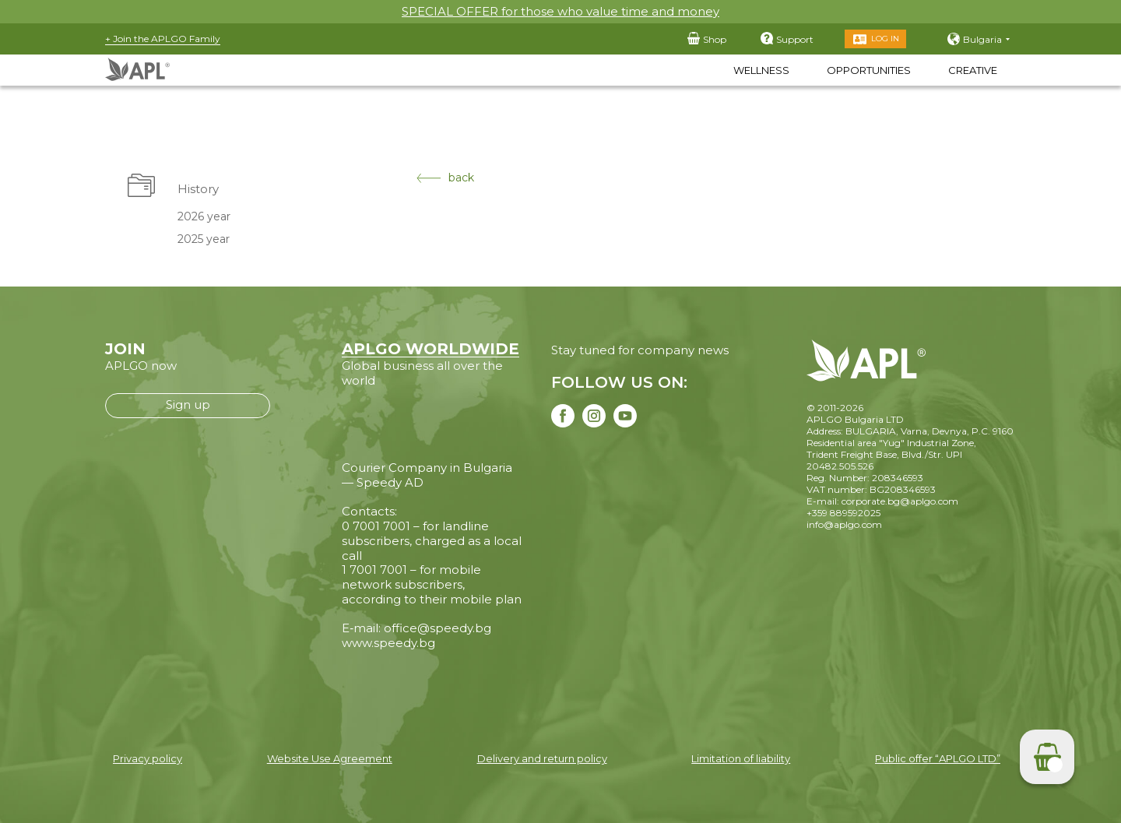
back (445, 178)
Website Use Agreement (329, 758)
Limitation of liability (740, 758)
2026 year (203, 216)
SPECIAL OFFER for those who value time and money (560, 11)
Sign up (188, 404)
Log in (885, 38)
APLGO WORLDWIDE (430, 348)
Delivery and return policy (542, 758)
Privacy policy (147, 758)
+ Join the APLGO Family (162, 38)
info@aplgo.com (844, 524)
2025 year (203, 239)
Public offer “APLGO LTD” (937, 758)
